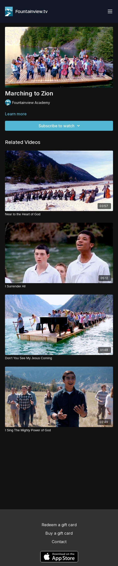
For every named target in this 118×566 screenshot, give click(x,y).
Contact (59, 541)
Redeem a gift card (59, 524)
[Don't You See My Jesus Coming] (59, 358)
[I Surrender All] (59, 286)
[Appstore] (59, 556)
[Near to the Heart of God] (59, 214)
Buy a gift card (59, 533)
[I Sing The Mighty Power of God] (59, 430)
